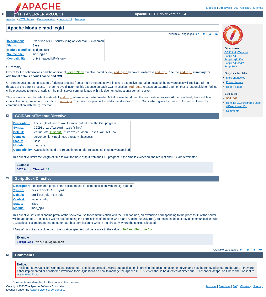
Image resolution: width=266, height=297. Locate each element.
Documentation (46, 19)
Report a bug (234, 86)
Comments (232, 110)
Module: (19, 145)
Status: (12, 45)
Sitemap (258, 7)
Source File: (15, 54)
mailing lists (29, 274)
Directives (224, 7)
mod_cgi (161, 72)
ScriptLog (230, 55)
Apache (10, 19)
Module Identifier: (19, 49)
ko (216, 33)
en (197, 33)
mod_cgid (121, 72)
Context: (19, 136)
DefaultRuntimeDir (138, 229)
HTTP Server (26, 19)
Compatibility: (16, 58)
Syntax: (18, 127)
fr (204, 33)
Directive (58, 116)
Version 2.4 (65, 19)
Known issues (234, 82)
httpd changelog (235, 77)
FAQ (235, 7)
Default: (18, 132)
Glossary (245, 7)
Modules (211, 7)
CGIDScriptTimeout (236, 52)
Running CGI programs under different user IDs (244, 104)
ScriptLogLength (234, 63)
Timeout (55, 132)
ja (210, 33)
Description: (15, 41)
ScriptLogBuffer (233, 59)
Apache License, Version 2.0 (47, 289)
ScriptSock (75, 72)
